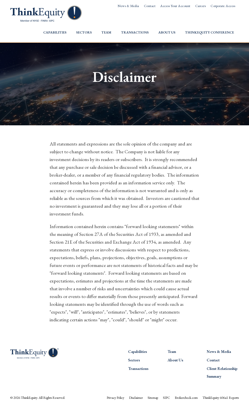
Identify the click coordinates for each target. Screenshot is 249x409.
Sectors (84, 32)
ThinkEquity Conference (209, 32)
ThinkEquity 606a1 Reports (221, 397)
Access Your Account (175, 6)
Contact (149, 6)
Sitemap (153, 397)
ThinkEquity (29, 397)
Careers (200, 6)
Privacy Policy (115, 397)
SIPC (166, 397)
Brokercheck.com (186, 397)
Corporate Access (223, 6)
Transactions (135, 32)
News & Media (128, 6)
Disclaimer (136, 397)
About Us (166, 32)
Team (106, 32)
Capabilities (54, 32)
